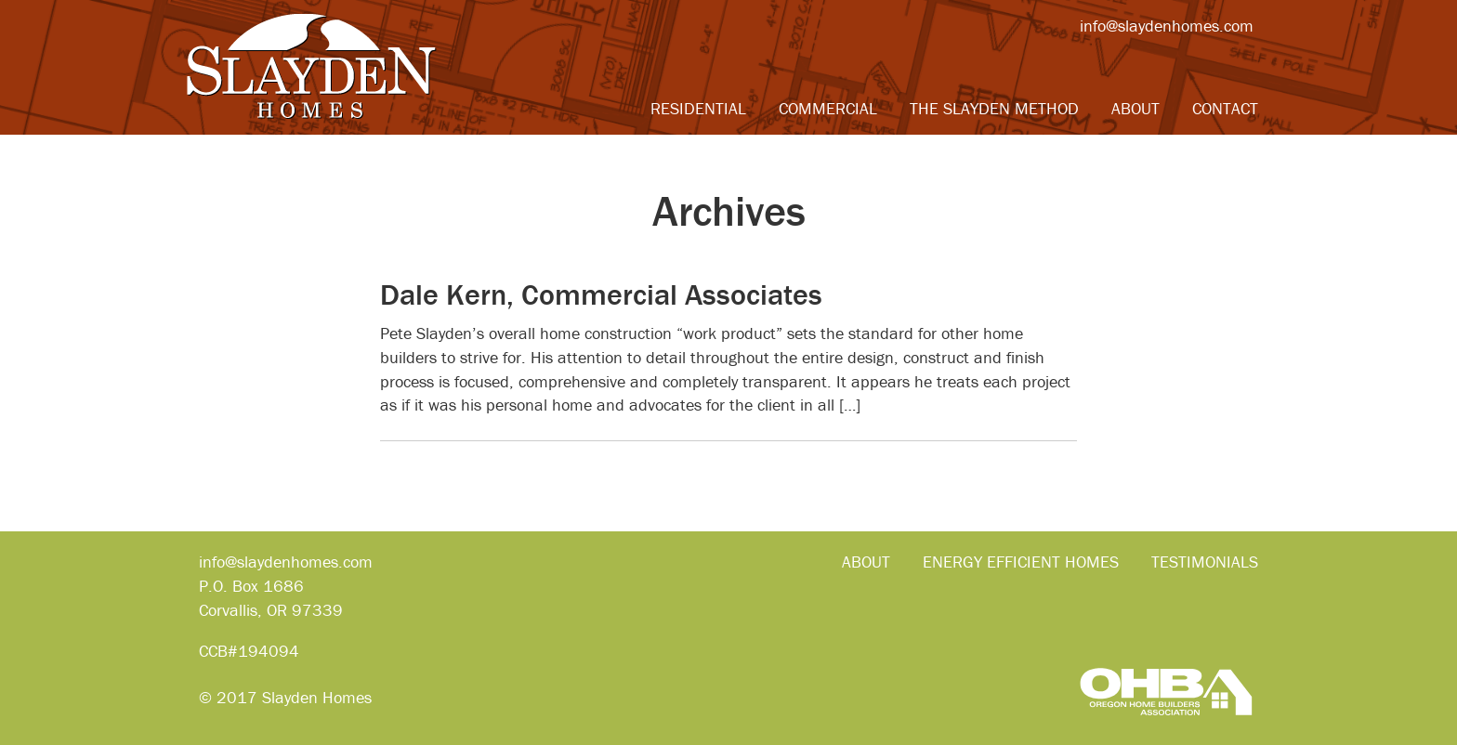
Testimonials (1204, 561)
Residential (698, 108)
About (1135, 108)
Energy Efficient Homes (1021, 561)
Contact (1225, 108)
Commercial (828, 108)
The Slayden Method (994, 108)
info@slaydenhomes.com (1167, 25)
